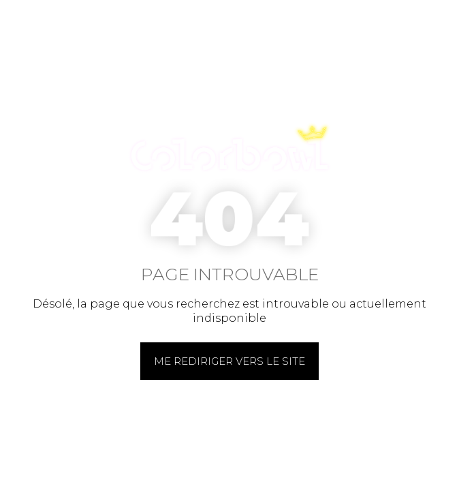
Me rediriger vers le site (229, 361)
